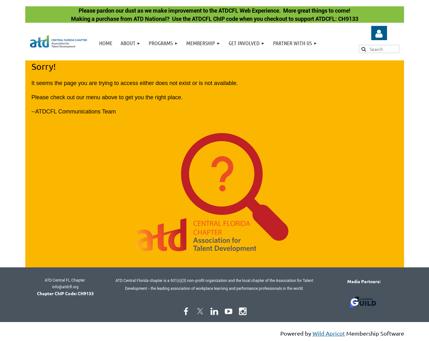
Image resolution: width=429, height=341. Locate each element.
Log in (379, 34)
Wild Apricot (329, 333)
